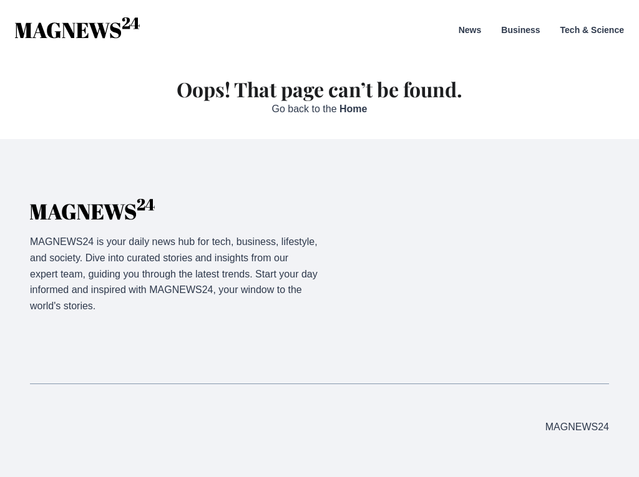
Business (520, 30)
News (470, 30)
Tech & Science (592, 30)
